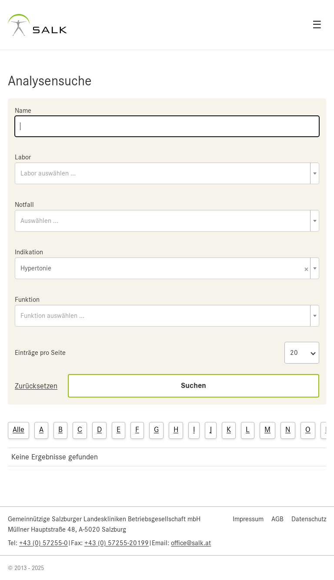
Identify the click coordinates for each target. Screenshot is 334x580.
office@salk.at (191, 543)
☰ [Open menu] (317, 25)
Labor (23, 157)
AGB (277, 519)
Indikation (29, 252)
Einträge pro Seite (40, 353)
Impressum (248, 519)
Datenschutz (308, 519)
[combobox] (167, 173)
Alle (18, 429)
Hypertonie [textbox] (164, 268)
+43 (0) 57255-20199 (116, 543)
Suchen (193, 385)
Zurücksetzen (36, 385)
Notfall (24, 205)
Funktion (27, 299)
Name (23, 111)
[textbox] (167, 173)
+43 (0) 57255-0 (43, 543)
